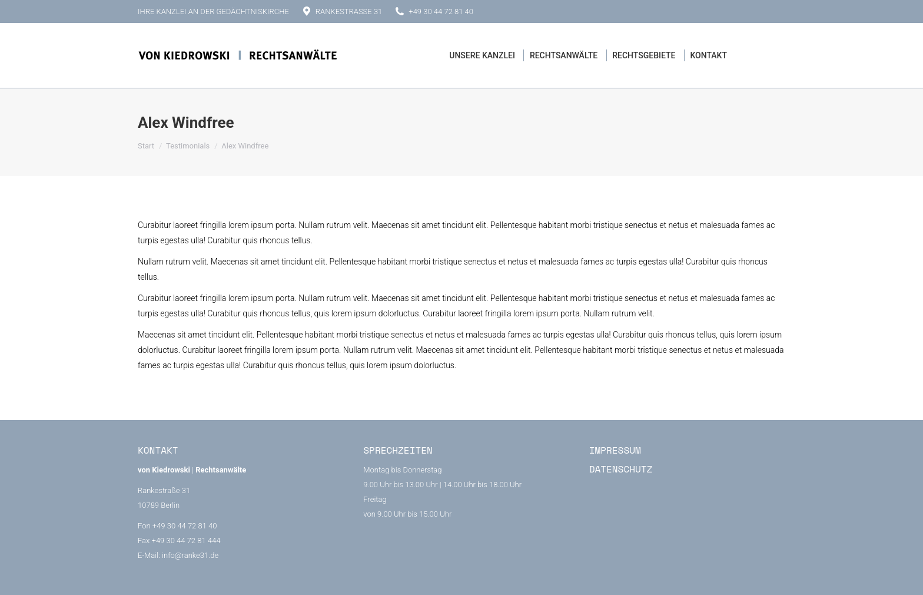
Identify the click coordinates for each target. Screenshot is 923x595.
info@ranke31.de (190, 555)
